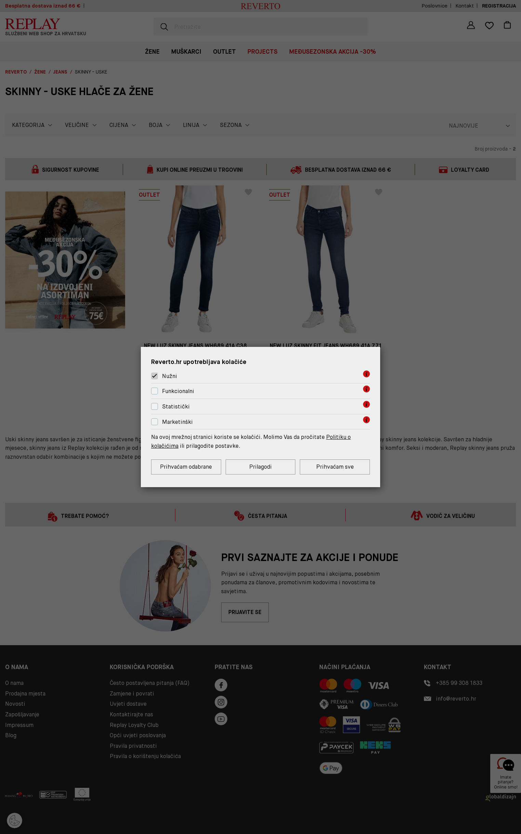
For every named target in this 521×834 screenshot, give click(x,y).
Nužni (169, 376)
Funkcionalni (178, 391)
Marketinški (177, 422)
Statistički (176, 406)
